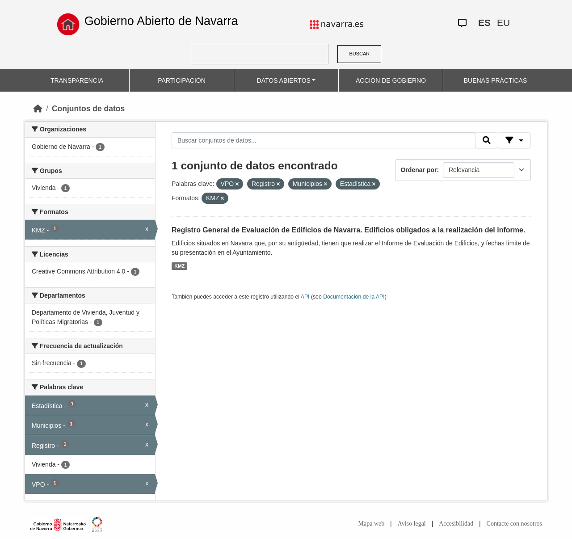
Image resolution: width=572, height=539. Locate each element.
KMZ (179, 266)
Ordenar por (419, 169)
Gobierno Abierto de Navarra (161, 21)
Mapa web (371, 523)
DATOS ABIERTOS (284, 80)
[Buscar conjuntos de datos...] (323, 140)
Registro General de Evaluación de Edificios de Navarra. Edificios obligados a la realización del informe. (348, 230)
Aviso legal (412, 523)
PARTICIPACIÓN (182, 80)
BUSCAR (359, 53)
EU (503, 22)
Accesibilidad (456, 523)
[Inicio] (38, 108)
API (305, 297)
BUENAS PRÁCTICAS (495, 80)
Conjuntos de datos (88, 108)
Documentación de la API (354, 297)
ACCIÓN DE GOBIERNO (391, 80)
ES (484, 22)
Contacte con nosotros (514, 523)
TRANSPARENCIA (76, 80)
